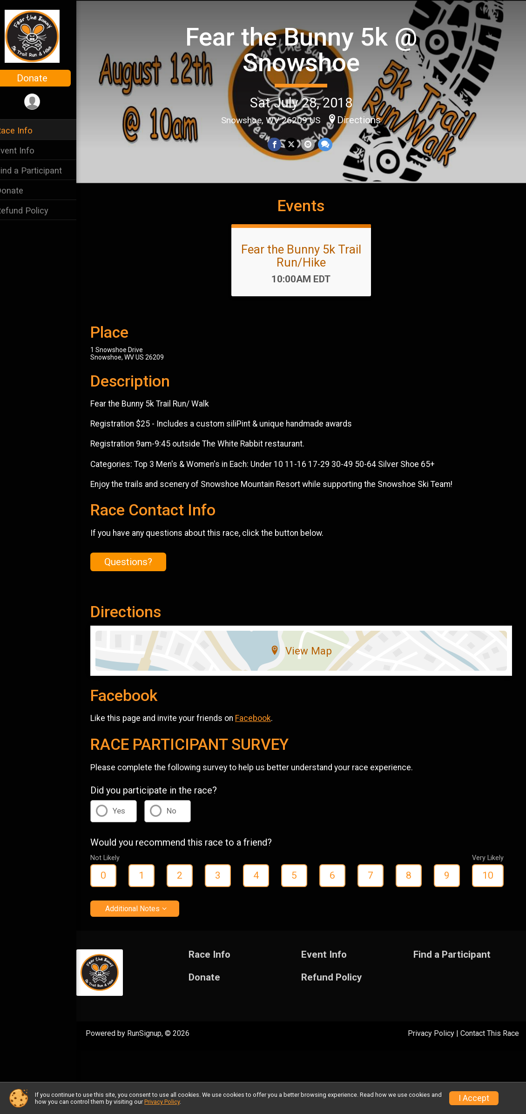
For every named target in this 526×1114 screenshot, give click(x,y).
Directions (365, 119)
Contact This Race (489, 1049)
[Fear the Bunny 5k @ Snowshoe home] (44, 36)
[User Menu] (44, 102)
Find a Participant (40, 170)
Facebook (265, 734)
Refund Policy (34, 210)
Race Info (26, 130)
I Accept (474, 1098)
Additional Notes (144, 924)
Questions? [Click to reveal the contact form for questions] (140, 577)
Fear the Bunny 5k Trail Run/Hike (307, 272)
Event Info (27, 150)
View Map (307, 667)
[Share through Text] (330, 144)
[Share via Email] (313, 144)
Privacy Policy (431, 1049)
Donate (44, 78)
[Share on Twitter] (297, 144)
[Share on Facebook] (281, 144)
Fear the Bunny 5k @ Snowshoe (307, 49)
